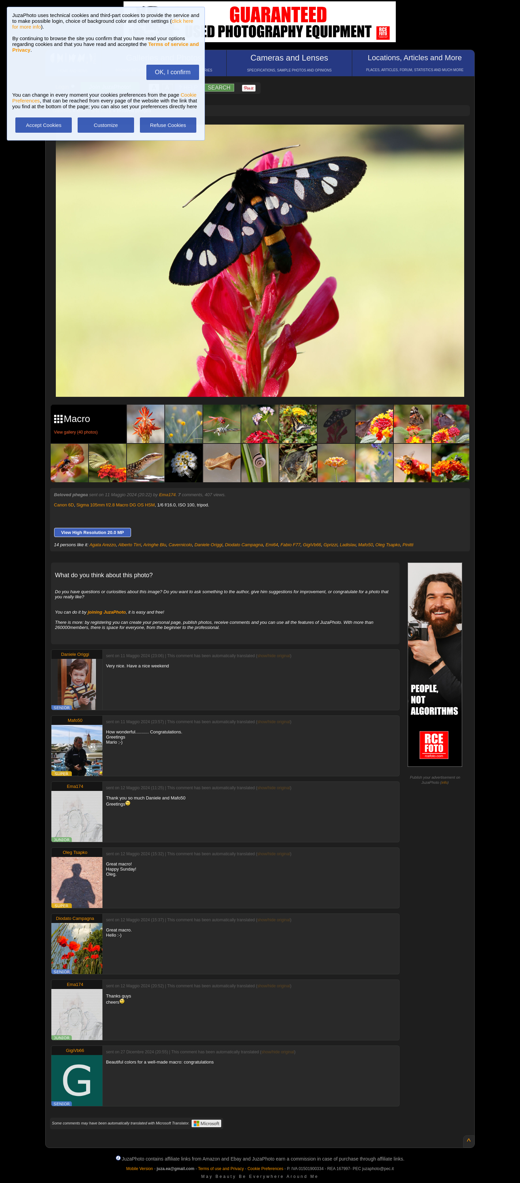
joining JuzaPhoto (107, 612)
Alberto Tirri (129, 544)
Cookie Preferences (265, 1168)
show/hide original (273, 655)
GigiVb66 (312, 544)
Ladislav (348, 544)
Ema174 (167, 494)
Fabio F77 (290, 544)
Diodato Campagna (244, 544)
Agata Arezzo (103, 544)
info (444, 782)
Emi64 (271, 544)
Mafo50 (365, 544)
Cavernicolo (180, 544)
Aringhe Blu (154, 544)
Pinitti (408, 544)
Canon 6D (64, 504)
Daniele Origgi (208, 544)
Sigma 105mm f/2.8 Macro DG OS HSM (115, 504)
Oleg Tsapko (387, 544)
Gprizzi (330, 544)
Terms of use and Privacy (221, 1168)
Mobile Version (139, 1168)
